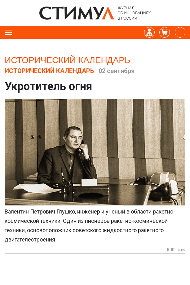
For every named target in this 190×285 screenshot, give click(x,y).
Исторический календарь (67, 60)
